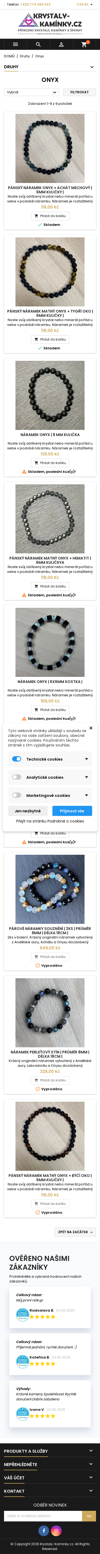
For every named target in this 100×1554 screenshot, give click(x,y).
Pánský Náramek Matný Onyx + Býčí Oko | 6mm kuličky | (50, 1178)
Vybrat (32, 92)
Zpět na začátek (76, 1232)
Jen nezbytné (28, 810)
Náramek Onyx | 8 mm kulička (50, 434)
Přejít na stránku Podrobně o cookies (50, 821)
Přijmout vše (72, 810)
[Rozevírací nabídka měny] (85, 4)
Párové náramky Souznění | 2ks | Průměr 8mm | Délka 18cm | (50, 931)
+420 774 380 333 (35, 4)
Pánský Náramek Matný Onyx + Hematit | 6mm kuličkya (50, 560)
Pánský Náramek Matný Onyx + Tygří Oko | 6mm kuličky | (50, 313)
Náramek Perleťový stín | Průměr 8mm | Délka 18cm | (50, 1054)
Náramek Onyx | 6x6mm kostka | (50, 681)
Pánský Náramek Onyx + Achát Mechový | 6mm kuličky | (50, 190)
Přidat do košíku (50, 216)
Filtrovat (79, 92)
